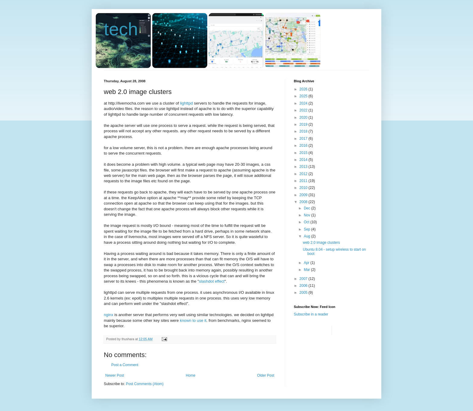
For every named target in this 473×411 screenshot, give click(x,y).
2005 (304, 292)
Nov (307, 215)
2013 (304, 167)
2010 (304, 188)
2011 (304, 181)
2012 (304, 174)
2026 (304, 89)
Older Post (265, 375)
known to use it (193, 320)
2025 (304, 96)
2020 (304, 117)
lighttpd (186, 103)
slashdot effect (211, 281)
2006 (304, 286)
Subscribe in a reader (311, 314)
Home (190, 375)
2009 (304, 195)
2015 (304, 153)
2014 (304, 160)
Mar (307, 270)
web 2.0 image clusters (321, 242)
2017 (304, 138)
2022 (304, 110)
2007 (304, 279)
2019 (304, 124)
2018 (304, 131)
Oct (307, 222)
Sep (307, 229)
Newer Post (114, 375)
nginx (108, 314)
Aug (307, 236)
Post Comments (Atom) (144, 384)
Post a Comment (124, 365)
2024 (304, 103)
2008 (304, 202)
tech (121, 29)
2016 (304, 145)
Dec (307, 208)
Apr (307, 263)
